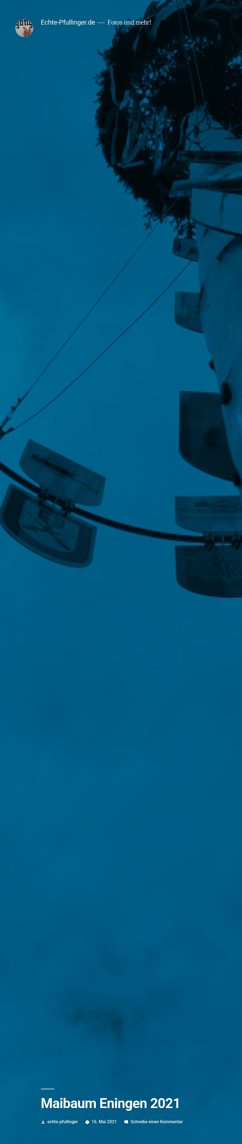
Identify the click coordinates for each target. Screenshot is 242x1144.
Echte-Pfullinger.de (68, 22)
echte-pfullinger (62, 1121)
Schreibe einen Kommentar (157, 1121)
